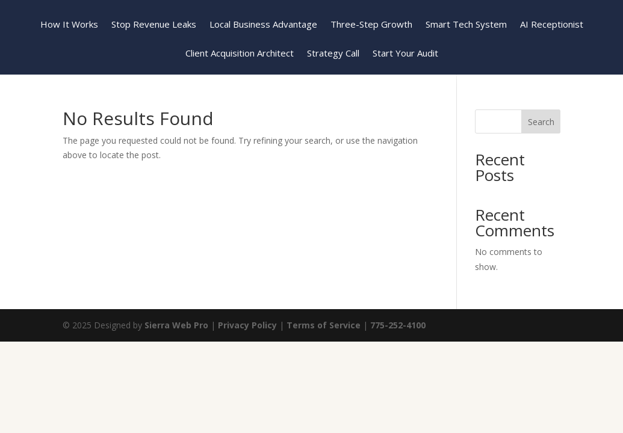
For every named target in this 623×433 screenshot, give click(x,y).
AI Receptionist (551, 25)
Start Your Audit (405, 54)
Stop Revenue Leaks (153, 25)
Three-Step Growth (371, 25)
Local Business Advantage (263, 25)
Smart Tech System (466, 25)
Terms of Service (324, 325)
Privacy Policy (247, 325)
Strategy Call (333, 54)
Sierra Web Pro (176, 325)
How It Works (69, 25)
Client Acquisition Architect (239, 54)
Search (541, 121)
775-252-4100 (398, 325)
